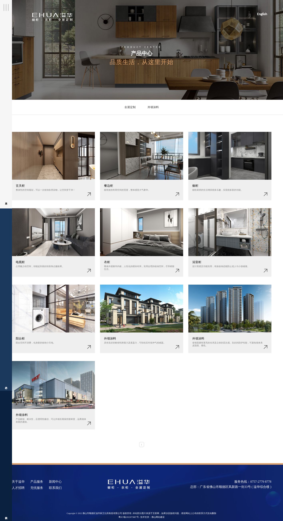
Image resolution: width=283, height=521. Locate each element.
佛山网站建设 (158, 517)
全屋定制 (130, 107)
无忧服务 (36, 487)
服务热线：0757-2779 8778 (252, 481)
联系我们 (6, 436)
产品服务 (36, 481)
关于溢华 (18, 481)
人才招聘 (18, 487)
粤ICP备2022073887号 (128, 517)
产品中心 (6, 286)
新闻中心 (55, 481)
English (262, 14)
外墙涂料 (153, 107)
